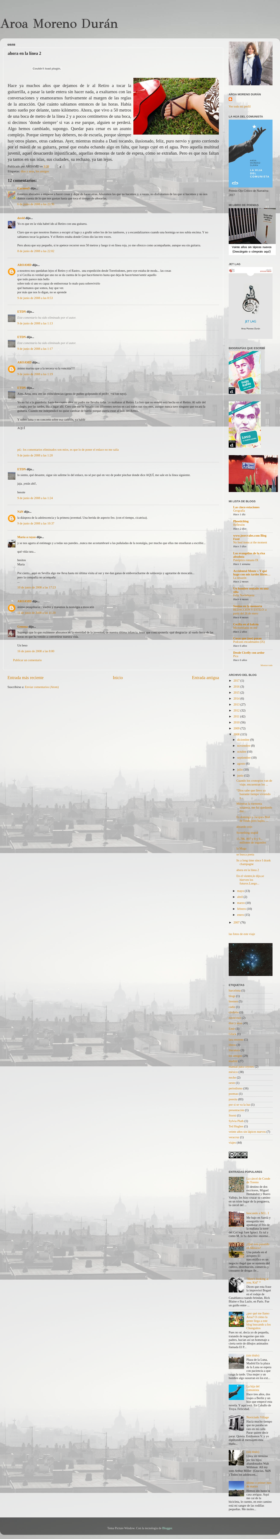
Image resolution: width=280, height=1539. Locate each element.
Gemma (22, 626)
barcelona (235, 990)
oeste (232, 1083)
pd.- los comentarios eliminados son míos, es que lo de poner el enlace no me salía (68, 449)
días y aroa (27, 171)
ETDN (21, 311)
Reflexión (239, 524)
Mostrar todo (267, 665)
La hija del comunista (253, 1388)
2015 (236, 692)
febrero (242, 908)
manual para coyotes (241, 1066)
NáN (20, 511)
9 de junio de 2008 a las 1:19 (35, 374)
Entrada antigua (205, 677)
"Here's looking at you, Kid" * (257, 1280)
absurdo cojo (244, 826)
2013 (236, 704)
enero (241, 914)
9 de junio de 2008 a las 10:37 (35, 523)
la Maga (241, 848)
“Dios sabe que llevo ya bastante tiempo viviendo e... (253, 794)
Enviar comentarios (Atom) (42, 687)
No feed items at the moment (250, 542)
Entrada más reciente (25, 677)
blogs (232, 996)
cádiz (232, 1007)
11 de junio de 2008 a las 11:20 (36, 612)
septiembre (244, 757)
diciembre (243, 739)
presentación (236, 1110)
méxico (233, 1072)
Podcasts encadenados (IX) (249, 641)
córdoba (234, 1012)
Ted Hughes (236, 1126)
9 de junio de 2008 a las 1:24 (35, 498)
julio (240, 769)
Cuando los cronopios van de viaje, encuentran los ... (254, 782)
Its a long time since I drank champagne (253, 862)
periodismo (236, 1088)
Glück (232, 1034)
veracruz (234, 1137)
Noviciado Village (257, 1417)
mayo (241, 891)
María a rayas (26, 537)
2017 (236, 680)
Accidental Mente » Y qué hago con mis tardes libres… (251, 572)
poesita (233, 1099)
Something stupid (247, 832)
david (21, 218)
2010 (236, 722)
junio (240, 775)
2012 (236, 710)
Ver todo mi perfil (240, 106)
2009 (236, 728)
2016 (236, 686)
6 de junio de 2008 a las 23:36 (35, 204)
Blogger (167, 1528)
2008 (236, 734)
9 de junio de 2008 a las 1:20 (35, 455)
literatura (234, 1050)
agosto (241, 763)
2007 (236, 922)
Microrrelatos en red (245, 627)
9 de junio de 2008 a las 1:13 (35, 323)
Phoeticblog (241, 521)
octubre (242, 751)
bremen (233, 1001)
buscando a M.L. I (257, 1213)
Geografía (239, 510)
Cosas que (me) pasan (247, 638)
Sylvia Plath (236, 1121)
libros (232, 1045)
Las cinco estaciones (246, 507)
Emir (232, 1028)
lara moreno (236, 1039)
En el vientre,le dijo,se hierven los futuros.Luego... (250, 879)
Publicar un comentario (27, 660)
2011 (236, 716)
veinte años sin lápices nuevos (247, 1131)
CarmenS (23, 188)
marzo (241, 903)
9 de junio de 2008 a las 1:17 (35, 348)
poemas (233, 1093)
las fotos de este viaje (242, 934)
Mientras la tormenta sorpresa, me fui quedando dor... (254, 807)
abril (240, 897)
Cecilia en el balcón (246, 624)
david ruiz (235, 1017)
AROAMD (24, 265)
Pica (235, 656)
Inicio (118, 677)
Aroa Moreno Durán (59, 23)
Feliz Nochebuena (243, 595)
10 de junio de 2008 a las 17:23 (36, 587)
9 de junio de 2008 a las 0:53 (35, 298)
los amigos (42, 171)
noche (232, 1077)
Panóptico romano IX (245, 560)
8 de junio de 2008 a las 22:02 (35, 251)
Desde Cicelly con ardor (249, 652)
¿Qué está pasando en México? (257, 1245)
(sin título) (252, 1355)
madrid (233, 1061)
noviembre (244, 745)
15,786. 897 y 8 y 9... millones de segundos (251, 840)
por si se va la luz (239, 1104)
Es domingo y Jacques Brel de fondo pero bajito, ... (253, 818)
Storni (232, 1115)
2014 (236, 698)
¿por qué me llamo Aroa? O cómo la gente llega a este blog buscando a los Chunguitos (258, 1321)
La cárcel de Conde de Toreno (258, 1180)
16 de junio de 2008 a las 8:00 (35, 651)
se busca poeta (245, 854)
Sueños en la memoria (247, 606)
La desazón (239, 577)
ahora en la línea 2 (247, 870)
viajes (232, 1142)
